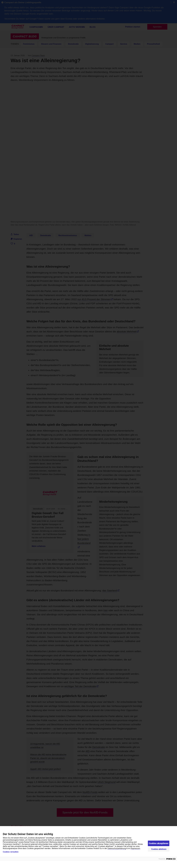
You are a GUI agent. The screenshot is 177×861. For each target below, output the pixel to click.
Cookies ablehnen (158, 849)
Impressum (135, 848)
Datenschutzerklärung (116, 848)
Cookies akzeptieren (158, 843)
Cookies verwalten (10, 852)
